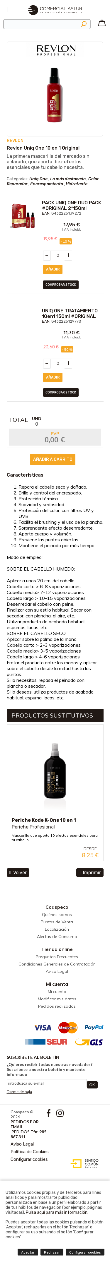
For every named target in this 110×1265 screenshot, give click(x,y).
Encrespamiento (46, 184)
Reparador (17, 184)
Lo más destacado (68, 179)
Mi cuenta (57, 984)
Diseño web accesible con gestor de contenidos (83, 1163)
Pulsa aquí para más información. (57, 1212)
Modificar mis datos (57, 999)
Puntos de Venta (57, 922)
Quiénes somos (57, 914)
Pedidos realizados (57, 1006)
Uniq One (38, 179)
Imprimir (90, 872)
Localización (57, 929)
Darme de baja (19, 1091)
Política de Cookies (30, 1151)
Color (93, 179)
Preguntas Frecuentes (57, 956)
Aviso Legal (57, 971)
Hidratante (76, 184)
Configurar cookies (29, 1159)
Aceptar (28, 1252)
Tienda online (57, 949)
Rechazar (52, 1252)
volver (18, 872)
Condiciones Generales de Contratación (57, 964)
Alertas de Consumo (57, 936)
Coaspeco (56, 907)
